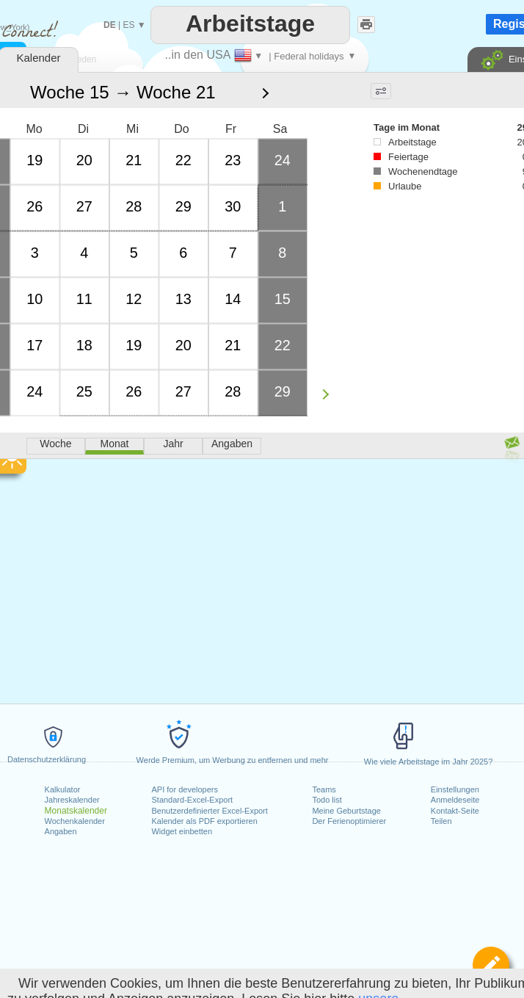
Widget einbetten (181, 831)
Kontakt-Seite (455, 810)
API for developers (184, 789)
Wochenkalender (75, 821)
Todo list (326, 799)
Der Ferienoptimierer (349, 821)
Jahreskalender (72, 799)
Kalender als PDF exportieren (204, 821)
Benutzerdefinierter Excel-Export (209, 810)
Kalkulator (63, 789)
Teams (323, 789)
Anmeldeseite (455, 799)
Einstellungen (455, 789)
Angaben (61, 831)
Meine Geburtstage (346, 810)
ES (128, 25)
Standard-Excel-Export (192, 799)
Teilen (441, 821)
